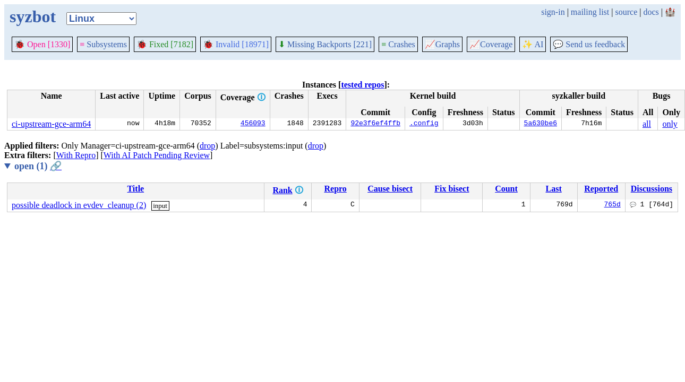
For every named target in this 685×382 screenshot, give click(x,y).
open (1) (38, 166)
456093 (253, 124)
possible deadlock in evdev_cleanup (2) (79, 205)
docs (650, 11)
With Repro (76, 155)
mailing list (590, 11)
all (647, 123)
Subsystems (103, 44)
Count (506, 188)
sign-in (552, 11)
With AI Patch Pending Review (157, 155)
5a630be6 (540, 124)
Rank (282, 190)
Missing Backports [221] (325, 44)
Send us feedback (589, 44)
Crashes (398, 44)
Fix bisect (451, 188)
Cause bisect (390, 188)
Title (135, 188)
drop (207, 145)
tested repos (362, 84)
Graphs (442, 44)
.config (424, 124)
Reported (601, 188)
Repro (335, 188)
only (669, 123)
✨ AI (532, 44)
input (160, 206)
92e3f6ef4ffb (375, 124)
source (626, 11)
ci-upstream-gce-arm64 (51, 123)
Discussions (651, 188)
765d (612, 205)
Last (554, 188)
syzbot (33, 16)
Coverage (490, 44)
